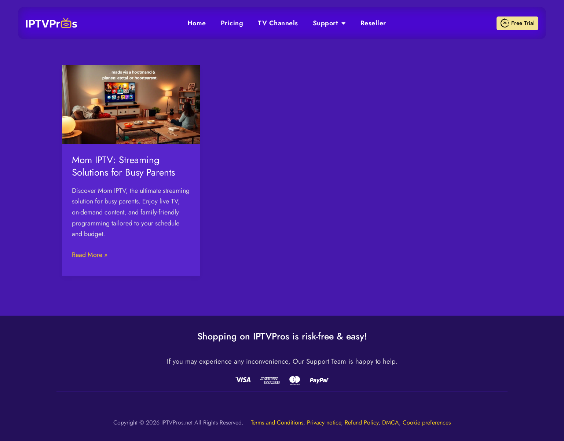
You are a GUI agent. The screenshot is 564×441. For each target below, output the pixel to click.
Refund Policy (361, 422)
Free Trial (517, 23)
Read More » (89, 255)
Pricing (232, 23)
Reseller (373, 23)
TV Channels (278, 23)
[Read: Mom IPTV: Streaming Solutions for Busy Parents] (131, 104)
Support (329, 23)
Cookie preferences (427, 422)
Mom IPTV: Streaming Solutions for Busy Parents (123, 166)
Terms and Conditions (277, 422)
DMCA (390, 422)
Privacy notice (324, 422)
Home (196, 23)
